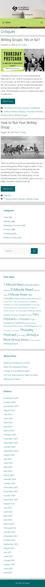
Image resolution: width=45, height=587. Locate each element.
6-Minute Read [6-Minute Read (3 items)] (19, 298)
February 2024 (10, 434)
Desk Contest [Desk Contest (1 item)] (14, 305)
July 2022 (8, 507)
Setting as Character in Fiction (17, 363)
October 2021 (9, 540)
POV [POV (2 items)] (17, 319)
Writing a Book (7, 115)
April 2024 (8, 426)
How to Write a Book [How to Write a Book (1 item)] (21, 311)
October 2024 (9, 402)
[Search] (34, 251)
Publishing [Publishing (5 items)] (19, 323)
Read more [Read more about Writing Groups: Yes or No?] (8, 101)
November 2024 (11, 398)
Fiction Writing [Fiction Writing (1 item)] (21, 308)
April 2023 (8, 471)
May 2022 (8, 516)
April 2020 (8, 572)
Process (26, 108)
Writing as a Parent (12, 379)
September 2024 (11, 406)
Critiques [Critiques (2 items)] (7, 305)
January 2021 (9, 560)
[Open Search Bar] (41, 22)
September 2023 (11, 451)
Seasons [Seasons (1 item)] (21, 326)
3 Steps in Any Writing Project (17, 371)
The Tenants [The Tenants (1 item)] (16, 330)
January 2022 (9, 532)
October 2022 (9, 495)
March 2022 (9, 524)
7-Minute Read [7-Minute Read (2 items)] (30, 299)
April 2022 (8, 520)
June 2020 (8, 568)
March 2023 (9, 475)
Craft (6, 217)
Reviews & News (11, 237)
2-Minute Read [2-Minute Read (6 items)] (31, 285)
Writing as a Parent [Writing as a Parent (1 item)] (35, 340)
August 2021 (9, 548)
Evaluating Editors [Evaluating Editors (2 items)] (25, 305)
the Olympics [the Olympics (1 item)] (8, 330)
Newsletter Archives (13, 108)
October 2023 (9, 447)
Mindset (7, 221)
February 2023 (10, 479)
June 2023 (8, 463)
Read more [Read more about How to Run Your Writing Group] (8, 189)
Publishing (35, 108)
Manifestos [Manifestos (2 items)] (31, 311)
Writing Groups (20, 115)
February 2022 (10, 528)
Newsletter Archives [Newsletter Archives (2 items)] (25, 315)
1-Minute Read (10, 199)
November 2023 (11, 443)
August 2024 (9, 410)
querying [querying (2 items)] (27, 323)
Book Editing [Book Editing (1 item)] (25, 302)
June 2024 (8, 418)
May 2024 (8, 422)
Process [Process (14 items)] (24, 319)
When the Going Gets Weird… (16, 367)
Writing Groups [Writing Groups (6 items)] (11, 343)
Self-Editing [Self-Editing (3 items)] (28, 326)
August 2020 (9, 564)
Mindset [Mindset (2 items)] (38, 311)
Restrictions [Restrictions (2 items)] (8, 326)
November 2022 (11, 491)
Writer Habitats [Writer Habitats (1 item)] (21, 335)
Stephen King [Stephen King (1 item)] (37, 326)
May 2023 (8, 467)
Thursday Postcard (34, 111)
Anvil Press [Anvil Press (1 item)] (10, 302)
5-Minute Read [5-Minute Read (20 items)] (17, 294)
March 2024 (9, 430)
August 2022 (9, 503)
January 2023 (9, 483)
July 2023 (8, 459)
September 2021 (11, 544)
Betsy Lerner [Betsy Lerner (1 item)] (17, 302)
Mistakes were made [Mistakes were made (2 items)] (11, 315)
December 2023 (11, 439)
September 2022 (11, 499)
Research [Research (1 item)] (33, 323)
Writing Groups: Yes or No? (20, 39)
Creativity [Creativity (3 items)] (33, 302)
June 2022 (8, 512)
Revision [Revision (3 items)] (15, 326)
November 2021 (11, 536)
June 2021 (8, 556)
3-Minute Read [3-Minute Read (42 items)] (22, 290)
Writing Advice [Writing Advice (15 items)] (20, 339)
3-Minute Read (10, 111)
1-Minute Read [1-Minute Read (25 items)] (14, 284)
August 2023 (9, 455)
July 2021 (8, 552)
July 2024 (8, 414)
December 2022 (11, 487)
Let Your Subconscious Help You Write (21, 375)
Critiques (21, 111)
